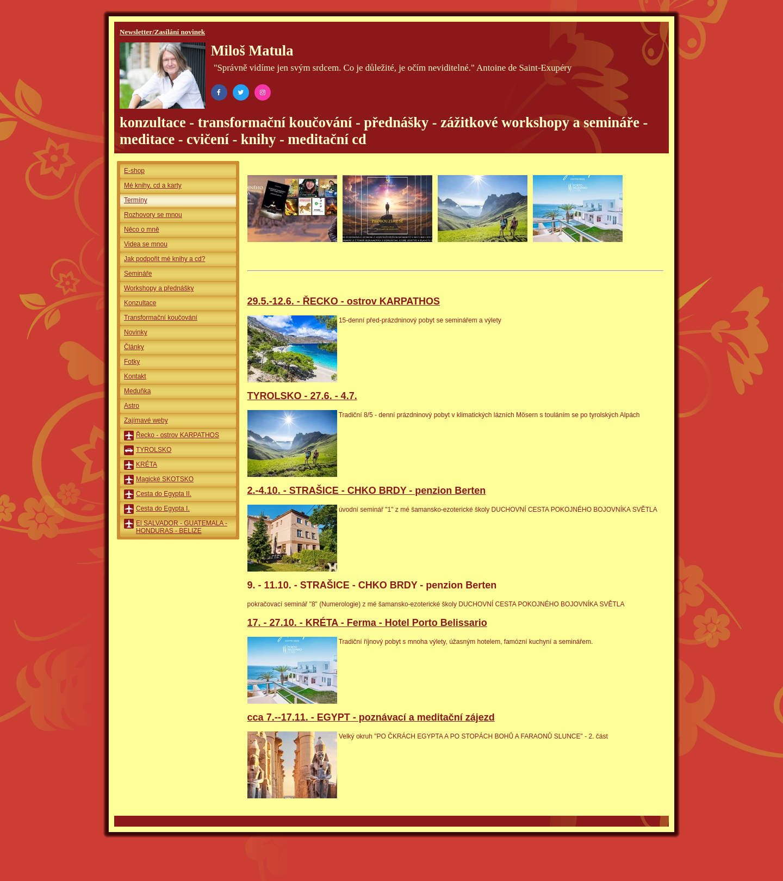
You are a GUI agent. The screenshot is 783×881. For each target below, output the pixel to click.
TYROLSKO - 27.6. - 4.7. (302, 395)
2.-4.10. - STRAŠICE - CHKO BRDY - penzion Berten (366, 490)
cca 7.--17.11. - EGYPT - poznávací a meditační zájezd (371, 717)
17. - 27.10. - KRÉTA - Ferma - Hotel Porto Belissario (367, 622)
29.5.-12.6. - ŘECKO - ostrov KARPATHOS (343, 301)
